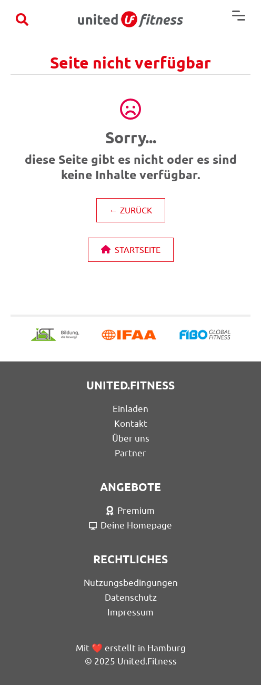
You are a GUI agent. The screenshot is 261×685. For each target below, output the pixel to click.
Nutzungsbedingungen (131, 583)
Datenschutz (131, 597)
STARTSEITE (130, 250)
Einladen (130, 409)
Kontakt (130, 423)
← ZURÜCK (130, 210)
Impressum (130, 612)
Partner (130, 453)
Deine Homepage (131, 525)
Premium (130, 510)
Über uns (130, 438)
